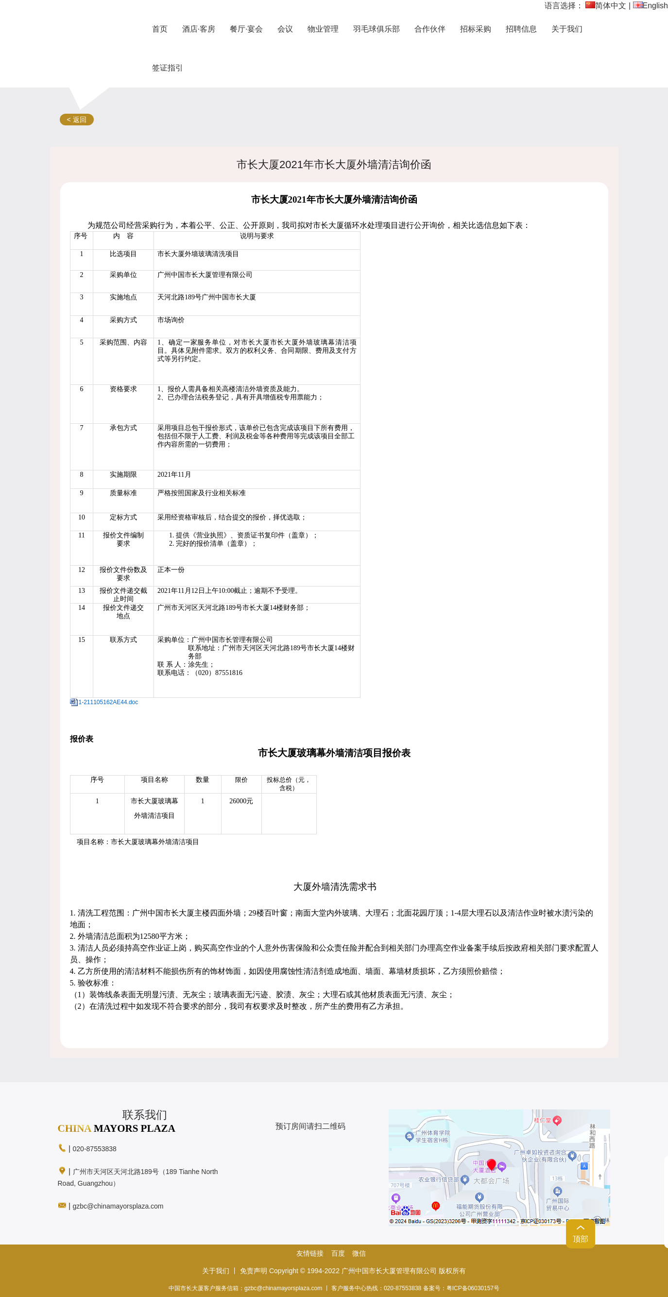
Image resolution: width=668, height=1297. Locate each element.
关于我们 (215, 1271)
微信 (359, 1253)
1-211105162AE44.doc (108, 702)
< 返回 (76, 119)
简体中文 (605, 5)
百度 (338, 1253)
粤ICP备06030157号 (472, 1288)
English (650, 5)
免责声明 (253, 1271)
